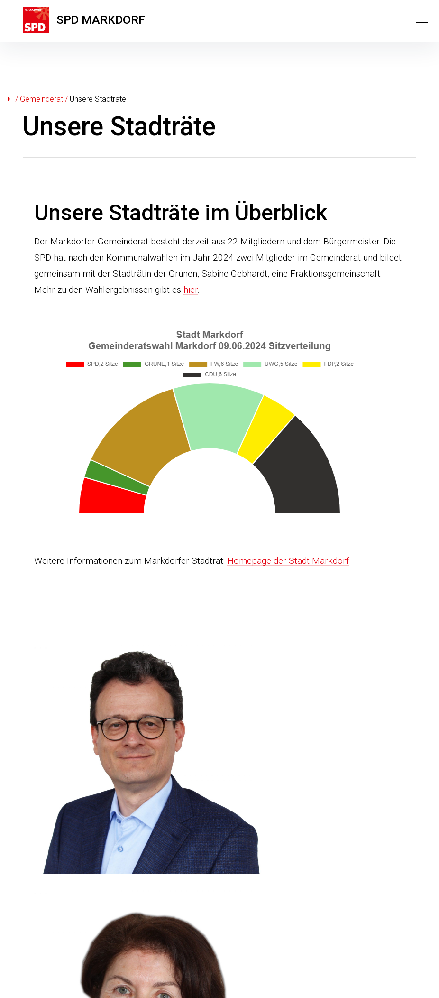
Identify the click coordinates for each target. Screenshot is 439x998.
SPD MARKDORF (108, 20)
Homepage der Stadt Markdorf (288, 560)
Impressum (74, 946)
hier (190, 289)
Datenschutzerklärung (135, 946)
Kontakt (36, 946)
